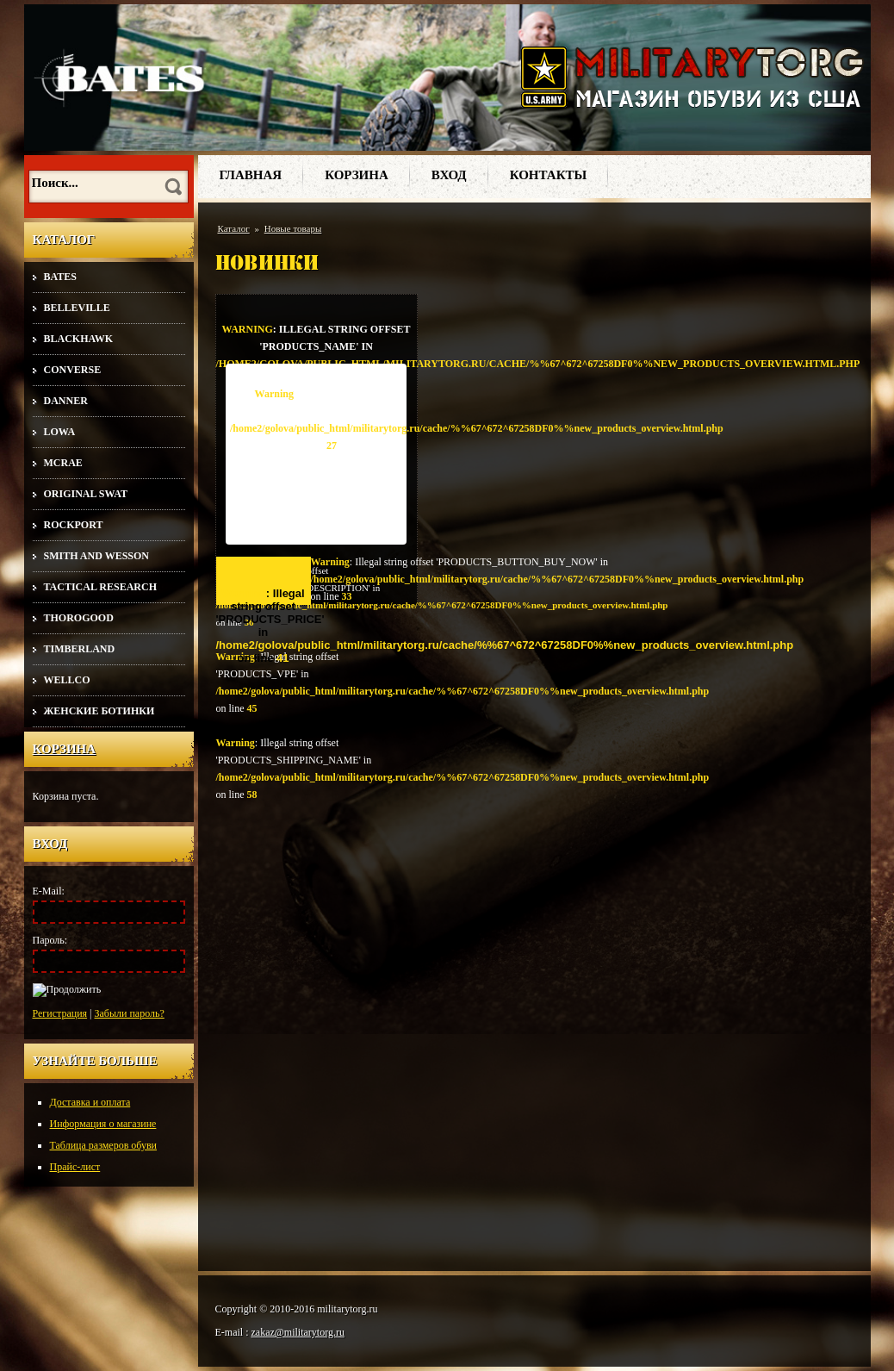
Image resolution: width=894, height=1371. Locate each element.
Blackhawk (79, 339)
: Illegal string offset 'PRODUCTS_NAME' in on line (316, 343)
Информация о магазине (103, 1124)
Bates (60, 277)
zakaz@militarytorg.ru (298, 1332)
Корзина (64, 749)
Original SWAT (85, 494)
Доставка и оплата (90, 1102)
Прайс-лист (75, 1167)
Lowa (60, 432)
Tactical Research (100, 587)
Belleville (77, 308)
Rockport (73, 525)
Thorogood (79, 618)
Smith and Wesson (96, 556)
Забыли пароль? (130, 1013)
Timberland (79, 649)
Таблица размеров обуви (104, 1145)
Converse (73, 370)
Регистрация (60, 1013)
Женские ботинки (99, 711)
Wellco (67, 680)
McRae (63, 463)
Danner (66, 401)
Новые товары (293, 228)
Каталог (234, 228)
